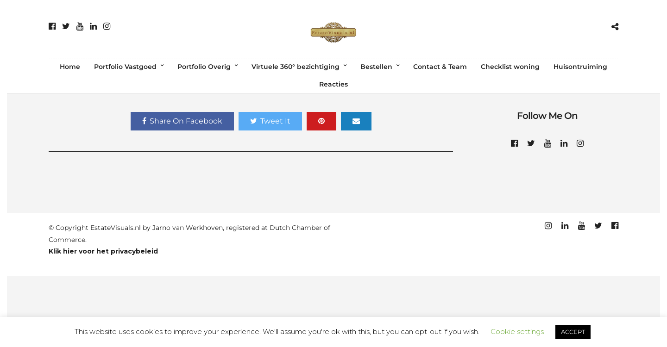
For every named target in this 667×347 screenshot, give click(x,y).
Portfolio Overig (204, 66)
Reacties (333, 84)
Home (70, 66)
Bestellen (376, 66)
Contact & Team (440, 66)
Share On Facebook (182, 121)
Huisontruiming (580, 66)
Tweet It (270, 121)
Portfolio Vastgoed (125, 66)
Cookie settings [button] (517, 331)
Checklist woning (510, 66)
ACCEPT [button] (573, 331)
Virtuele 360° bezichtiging (296, 66)
